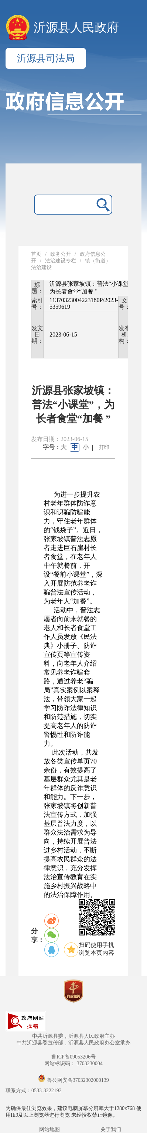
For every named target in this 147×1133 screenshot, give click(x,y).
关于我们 (110, 1129)
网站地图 (49, 1129)
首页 (36, 254)
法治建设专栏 (60, 261)
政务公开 (60, 254)
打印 (104, 447)
